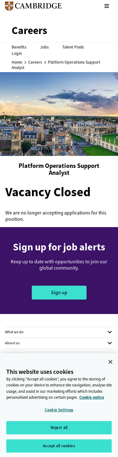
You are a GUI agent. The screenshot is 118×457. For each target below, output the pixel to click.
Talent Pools (73, 46)
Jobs (44, 46)
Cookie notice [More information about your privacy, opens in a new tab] (91, 399)
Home (17, 62)
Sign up (59, 292)
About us (12, 343)
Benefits (19, 46)
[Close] (110, 364)
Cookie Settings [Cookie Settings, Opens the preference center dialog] (59, 412)
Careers (35, 62)
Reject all (59, 430)
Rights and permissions (23, 354)
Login (17, 53)
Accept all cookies (59, 448)
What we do (14, 332)
